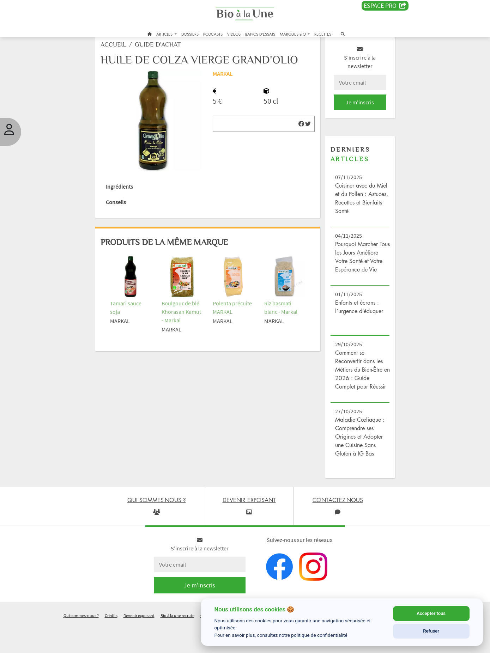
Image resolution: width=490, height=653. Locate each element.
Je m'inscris (349, 113)
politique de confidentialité (319, 635)
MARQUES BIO (293, 34)
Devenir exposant (139, 643)
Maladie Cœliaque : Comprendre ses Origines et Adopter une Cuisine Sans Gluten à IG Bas (352, 465)
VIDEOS (234, 34)
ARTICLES (165, 34)
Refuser (431, 631)
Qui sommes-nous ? (81, 643)
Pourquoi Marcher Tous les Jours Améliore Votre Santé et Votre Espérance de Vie (349, 272)
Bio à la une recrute (177, 643)
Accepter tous (431, 613)
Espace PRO (385, 6)
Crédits (111, 643)
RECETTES (322, 34)
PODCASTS (213, 34)
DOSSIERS (190, 34)
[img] (294, 148)
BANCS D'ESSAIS (260, 34)
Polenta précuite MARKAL (226, 321)
